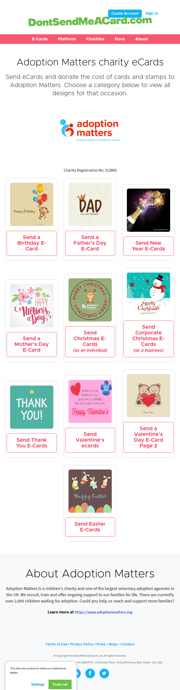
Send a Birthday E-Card (31, 243)
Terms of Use (56, 644)
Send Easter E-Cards (90, 527)
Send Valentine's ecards (90, 440)
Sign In (151, 13)
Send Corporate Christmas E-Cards (148, 339)
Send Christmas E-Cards (90, 341)
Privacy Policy (81, 644)
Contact (128, 644)
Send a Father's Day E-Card (90, 243)
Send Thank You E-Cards (31, 443)
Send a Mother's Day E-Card (31, 344)
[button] (40, 39)
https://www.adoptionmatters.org (103, 612)
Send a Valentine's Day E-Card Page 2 (148, 437)
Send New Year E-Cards (148, 246)
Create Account (125, 13)
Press (101, 644)
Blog (113, 644)
